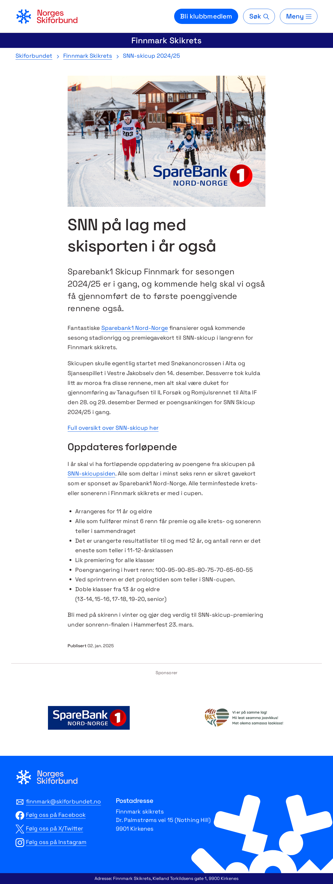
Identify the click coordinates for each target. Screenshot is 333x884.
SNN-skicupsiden (91, 473)
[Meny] (298, 16)
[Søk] (259, 16)
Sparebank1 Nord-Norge (134, 327)
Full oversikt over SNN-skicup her (113, 427)
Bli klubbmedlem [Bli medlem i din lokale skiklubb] (206, 16)
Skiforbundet (34, 55)
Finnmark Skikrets (166, 40)
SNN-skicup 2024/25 (151, 55)
